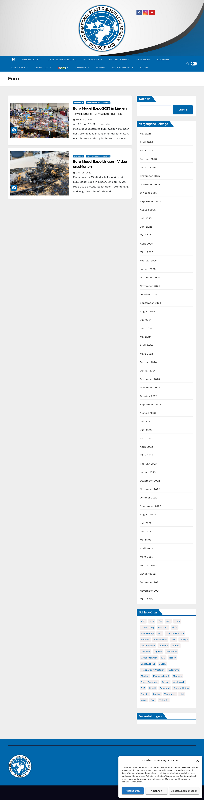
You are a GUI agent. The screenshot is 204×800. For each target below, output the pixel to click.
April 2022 (146, 548)
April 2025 (146, 243)
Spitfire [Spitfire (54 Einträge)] (145, 694)
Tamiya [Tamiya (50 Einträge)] (156, 694)
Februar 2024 (148, 362)
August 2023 (148, 412)
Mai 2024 (145, 336)
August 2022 (148, 514)
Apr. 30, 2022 (83, 173)
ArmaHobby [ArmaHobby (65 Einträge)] (147, 633)
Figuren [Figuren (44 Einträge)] (158, 651)
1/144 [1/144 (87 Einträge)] (177, 621)
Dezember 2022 (150, 480)
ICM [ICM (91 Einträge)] (163, 657)
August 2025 (148, 209)
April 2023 (146, 446)
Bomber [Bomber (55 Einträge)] (145, 639)
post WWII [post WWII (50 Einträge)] (179, 682)
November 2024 (150, 285)
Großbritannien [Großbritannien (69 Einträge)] (149, 657)
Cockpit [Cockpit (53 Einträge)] (184, 639)
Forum (100, 67)
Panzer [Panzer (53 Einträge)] (165, 682)
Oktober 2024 (148, 294)
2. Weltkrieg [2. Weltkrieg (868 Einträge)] (147, 627)
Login (144, 67)
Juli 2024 (145, 319)
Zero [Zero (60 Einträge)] (153, 700)
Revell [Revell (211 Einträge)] (152, 688)
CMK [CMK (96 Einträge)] (173, 639)
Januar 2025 (147, 269)
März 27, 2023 (84, 120)
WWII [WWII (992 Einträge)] (144, 700)
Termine (82, 67)
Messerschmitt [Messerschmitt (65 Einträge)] (161, 676)
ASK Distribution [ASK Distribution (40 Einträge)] (175, 633)
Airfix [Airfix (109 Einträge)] (174, 627)
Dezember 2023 (150, 379)
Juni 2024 (146, 328)
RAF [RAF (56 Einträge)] (143, 688)
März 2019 (146, 599)
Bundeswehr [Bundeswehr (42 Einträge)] (160, 639)
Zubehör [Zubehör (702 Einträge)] (163, 700)
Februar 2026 (148, 159)
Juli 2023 (145, 421)
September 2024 (150, 302)
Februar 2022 (148, 565)
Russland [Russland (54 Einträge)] (165, 688)
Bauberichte (119, 59)
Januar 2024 (147, 370)
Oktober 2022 (148, 497)
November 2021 (149, 590)
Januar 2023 (147, 472)
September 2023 (150, 404)
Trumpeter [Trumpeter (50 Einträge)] (170, 694)
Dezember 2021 (149, 582)
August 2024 (148, 311)
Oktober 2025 (148, 192)
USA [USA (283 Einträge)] (182, 694)
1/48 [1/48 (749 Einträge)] (160, 621)
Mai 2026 (145, 133)
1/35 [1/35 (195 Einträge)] (151, 621)
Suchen (144, 99)
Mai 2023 (145, 438)
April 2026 (146, 142)
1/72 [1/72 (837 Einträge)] (168, 621)
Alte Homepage (122, 67)
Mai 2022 (145, 539)
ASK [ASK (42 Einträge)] (160, 633)
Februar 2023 (148, 463)
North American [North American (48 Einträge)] (149, 682)
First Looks (92, 59)
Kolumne (163, 59)
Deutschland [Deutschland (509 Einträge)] (148, 645)
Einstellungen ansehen (184, 790)
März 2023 (146, 455)
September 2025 (150, 201)
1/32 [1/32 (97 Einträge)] (143, 621)
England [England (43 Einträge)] (145, 651)
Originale (19, 67)
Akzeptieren (133, 790)
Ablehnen (156, 790)
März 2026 (146, 150)
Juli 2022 (145, 522)
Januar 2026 (148, 167)
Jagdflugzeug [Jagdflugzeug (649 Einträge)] (148, 663)
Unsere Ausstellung (62, 59)
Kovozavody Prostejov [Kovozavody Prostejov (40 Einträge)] (152, 670)
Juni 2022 (146, 531)
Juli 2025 (145, 218)
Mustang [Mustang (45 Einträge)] (177, 676)
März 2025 (146, 252)
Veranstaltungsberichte (98, 103)
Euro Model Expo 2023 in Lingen (100, 113)
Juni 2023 (146, 429)
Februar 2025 (148, 260)
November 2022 (150, 489)
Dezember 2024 (150, 277)
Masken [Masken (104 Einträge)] (145, 676)
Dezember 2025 (150, 175)
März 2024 (146, 353)
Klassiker (143, 59)
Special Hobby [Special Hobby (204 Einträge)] (181, 688)
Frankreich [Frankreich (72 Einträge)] (171, 651)
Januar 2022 (147, 573)
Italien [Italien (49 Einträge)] (172, 657)
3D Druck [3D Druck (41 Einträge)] (163, 627)
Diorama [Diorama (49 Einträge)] (163, 645)
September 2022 (150, 506)
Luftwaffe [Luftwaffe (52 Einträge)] (173, 670)
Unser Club (31, 59)
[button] (197, 760)
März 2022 (146, 556)
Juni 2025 (146, 226)
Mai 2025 (145, 235)
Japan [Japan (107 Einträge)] (162, 663)
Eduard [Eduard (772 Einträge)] (175, 645)
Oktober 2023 (148, 396)
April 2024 (146, 345)
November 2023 (150, 387)
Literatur (43, 67)
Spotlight (78, 103)
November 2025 (150, 184)
